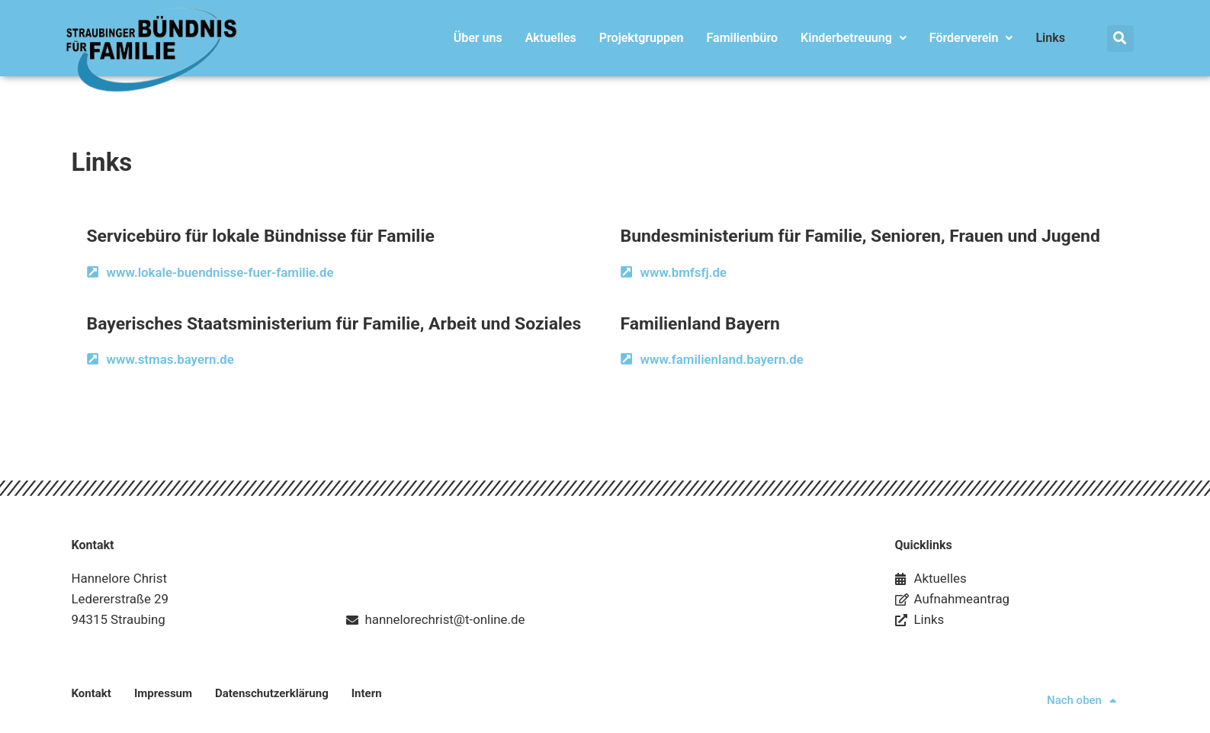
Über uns (478, 38)
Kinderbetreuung (854, 38)
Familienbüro (742, 38)
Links (1049, 38)
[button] (1120, 38)
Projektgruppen (641, 38)
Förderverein (971, 38)
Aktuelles (550, 38)
